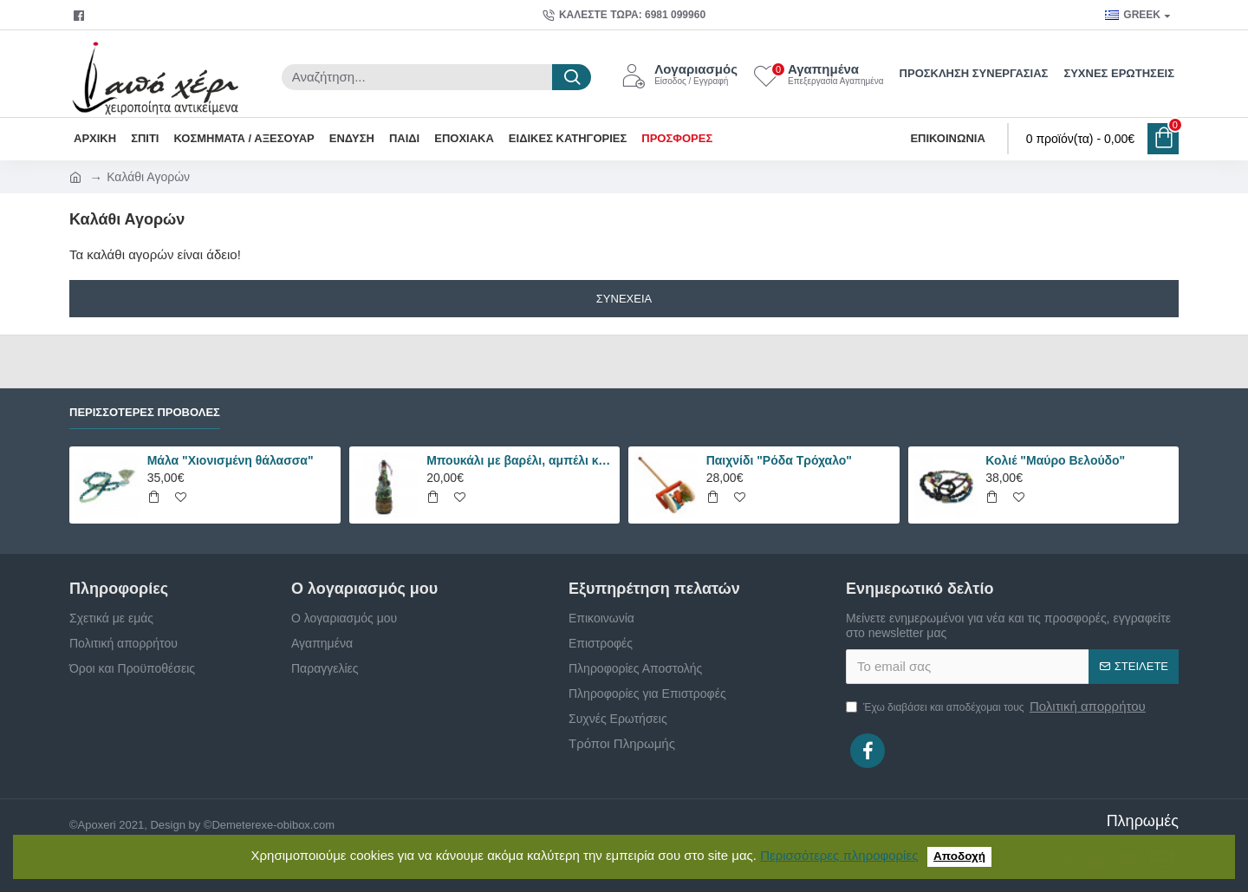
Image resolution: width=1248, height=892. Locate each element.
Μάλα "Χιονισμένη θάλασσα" (230, 460)
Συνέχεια (624, 298)
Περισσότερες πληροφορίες (839, 855)
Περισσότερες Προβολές (144, 412)
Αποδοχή (959, 856)
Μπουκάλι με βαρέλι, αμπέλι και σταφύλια (520, 460)
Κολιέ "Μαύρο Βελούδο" (1055, 460)
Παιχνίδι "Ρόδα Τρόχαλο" (779, 460)
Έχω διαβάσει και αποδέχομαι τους (997, 706)
